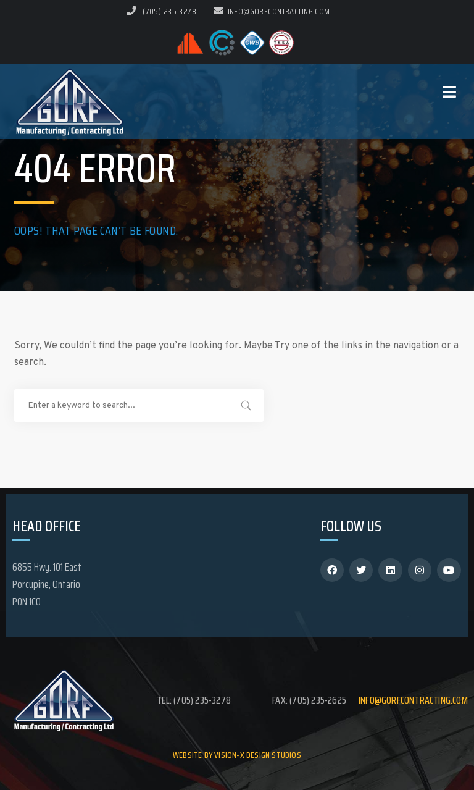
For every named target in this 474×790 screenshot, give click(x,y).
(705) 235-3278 (169, 11)
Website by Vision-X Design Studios (237, 755)
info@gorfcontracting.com (272, 11)
